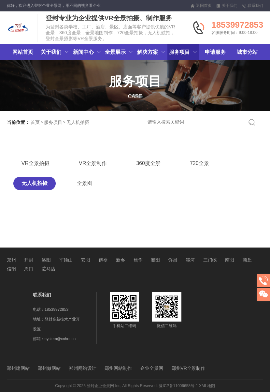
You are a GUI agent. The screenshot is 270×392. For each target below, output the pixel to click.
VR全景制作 (93, 163)
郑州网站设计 (82, 368)
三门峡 (210, 260)
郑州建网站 (18, 368)
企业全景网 (151, 368)
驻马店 (48, 268)
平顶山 (66, 260)
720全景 (199, 163)
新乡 (120, 260)
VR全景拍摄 (35, 163)
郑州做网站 (49, 368)
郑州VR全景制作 (188, 368)
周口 (28, 268)
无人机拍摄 (77, 122)
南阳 (229, 260)
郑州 (11, 260)
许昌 (173, 260)
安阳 (85, 260)
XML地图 (207, 386)
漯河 (190, 260)
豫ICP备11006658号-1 (178, 386)
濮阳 (155, 260)
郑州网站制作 (118, 368)
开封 (28, 260)
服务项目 (53, 122)
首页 (35, 122)
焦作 (138, 260)
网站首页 (22, 52)
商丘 (247, 260)
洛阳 (46, 260)
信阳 (11, 268)
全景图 (84, 183)
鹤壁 (103, 260)
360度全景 (148, 163)
